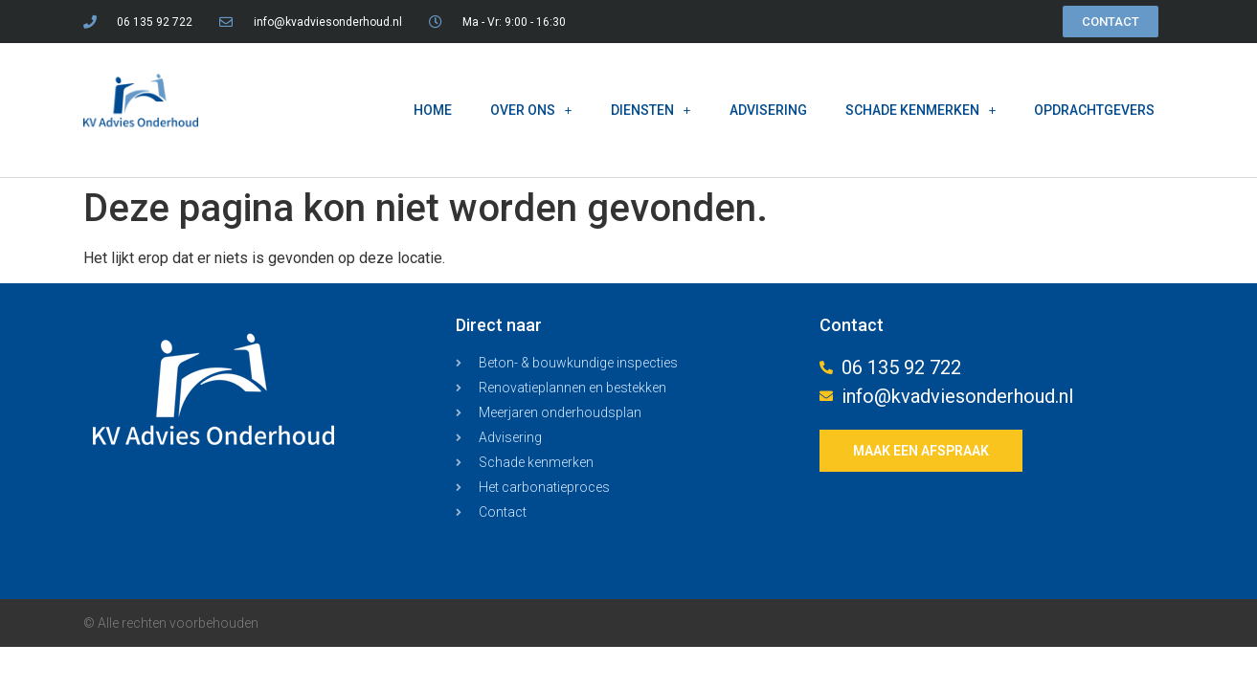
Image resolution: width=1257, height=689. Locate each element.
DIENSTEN (651, 110)
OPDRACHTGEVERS (1094, 110)
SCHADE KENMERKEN (921, 110)
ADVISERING (768, 110)
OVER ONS (531, 110)
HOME (433, 110)
